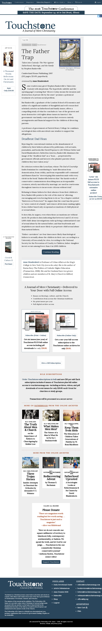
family (34, 45)
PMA (79, 611)
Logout (56, 603)
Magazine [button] (30, 2)
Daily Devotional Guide (63, 585)
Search (78, 2)
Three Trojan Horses (30, 476)
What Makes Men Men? (51, 428)
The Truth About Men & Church (30, 427)
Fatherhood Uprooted (71, 478)
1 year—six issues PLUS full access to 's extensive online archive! (93, 185)
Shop (56, 599)
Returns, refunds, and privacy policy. (51, 623)
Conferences (19, 2)
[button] (44, 2)
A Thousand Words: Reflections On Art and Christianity (8, 76)
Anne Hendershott (31, 262)
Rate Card (81, 607)
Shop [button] (70, 2)
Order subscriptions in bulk (39, 379)
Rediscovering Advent (51, 478)
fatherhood (26, 45)
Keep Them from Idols (71, 429)
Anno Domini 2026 (61, 592)
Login (98, 2)
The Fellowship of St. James (46, 621)
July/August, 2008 (71, 68)
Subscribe (58, 595)
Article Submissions (62, 588)
